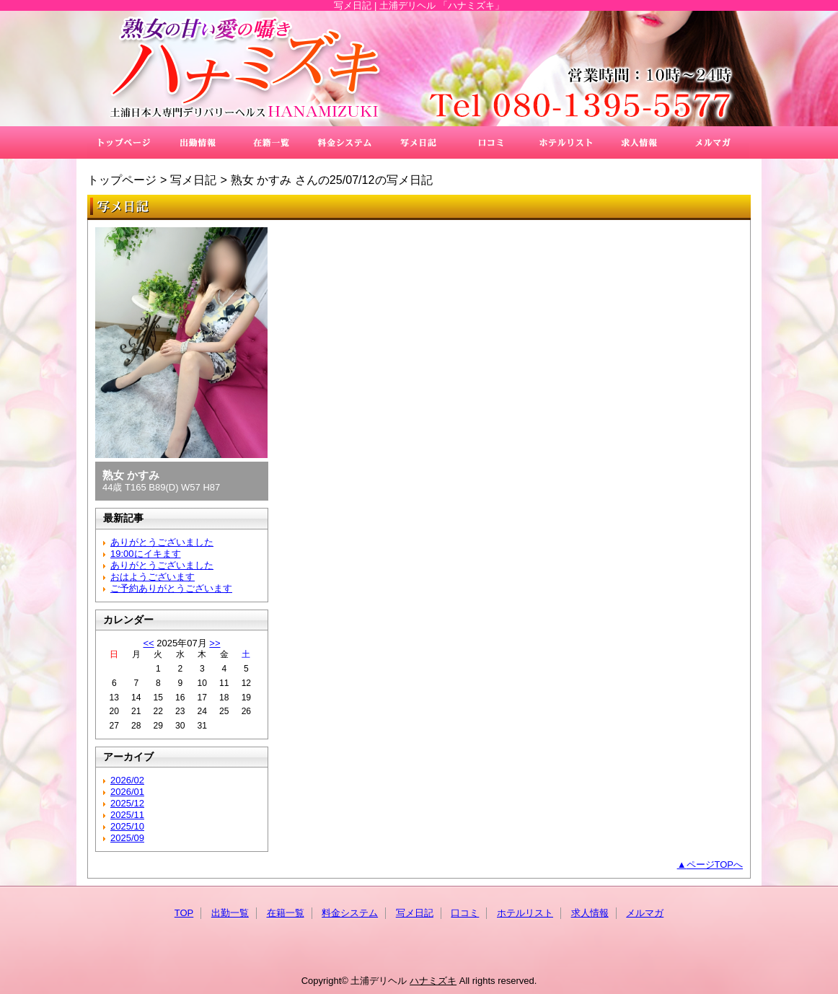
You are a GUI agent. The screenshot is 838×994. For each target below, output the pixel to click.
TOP (124, 142)
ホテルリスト (565, 142)
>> (214, 643)
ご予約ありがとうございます (171, 588)
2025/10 (127, 826)
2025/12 (127, 803)
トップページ (121, 179)
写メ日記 (418, 142)
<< (148, 643)
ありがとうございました (161, 542)
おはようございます (152, 576)
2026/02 (127, 780)
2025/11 (127, 814)
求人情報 (639, 142)
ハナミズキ (419, 68)
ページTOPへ (715, 864)
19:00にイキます (145, 553)
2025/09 (127, 837)
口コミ (492, 142)
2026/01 (127, 791)
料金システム (344, 142)
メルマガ (712, 142)
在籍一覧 (271, 142)
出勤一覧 (197, 142)
